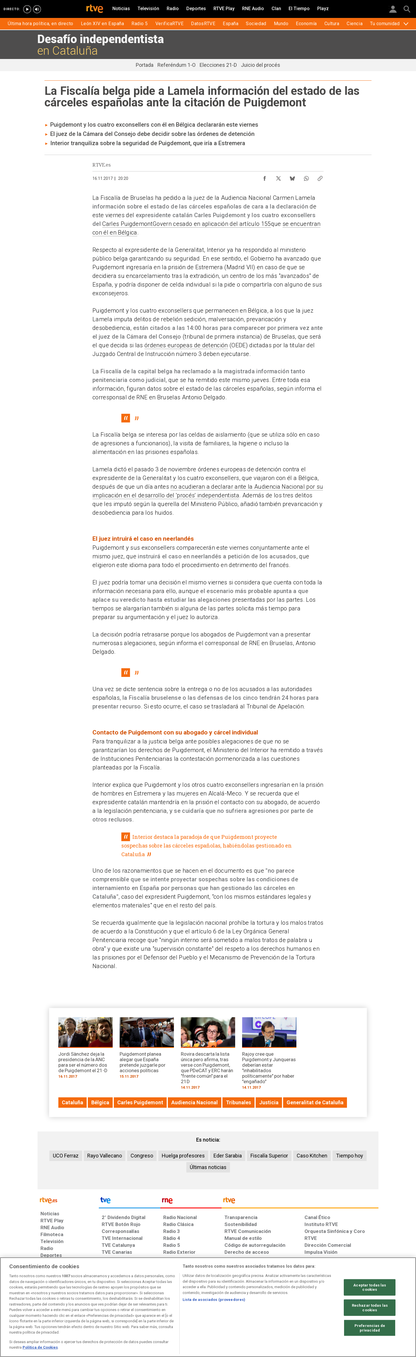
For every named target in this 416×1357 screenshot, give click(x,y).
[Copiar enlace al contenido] (320, 176)
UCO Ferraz (66, 1156)
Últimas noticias (208, 1167)
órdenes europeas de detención (186, 345)
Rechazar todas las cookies (370, 1307)
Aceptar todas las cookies (369, 1287)
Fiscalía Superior (269, 1156)
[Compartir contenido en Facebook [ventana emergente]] (265, 176)
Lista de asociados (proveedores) (214, 1299)
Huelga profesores (183, 1156)
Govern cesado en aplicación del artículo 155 (212, 223)
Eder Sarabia (227, 1156)
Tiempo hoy (349, 1156)
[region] (208, 1307)
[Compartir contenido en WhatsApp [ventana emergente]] (306, 176)
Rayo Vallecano (104, 1156)
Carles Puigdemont (127, 223)
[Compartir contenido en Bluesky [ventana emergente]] (292, 176)
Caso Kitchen (312, 1156)
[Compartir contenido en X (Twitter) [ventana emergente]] (278, 176)
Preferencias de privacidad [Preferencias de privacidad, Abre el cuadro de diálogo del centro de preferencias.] (369, 1327)
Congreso (142, 1156)
